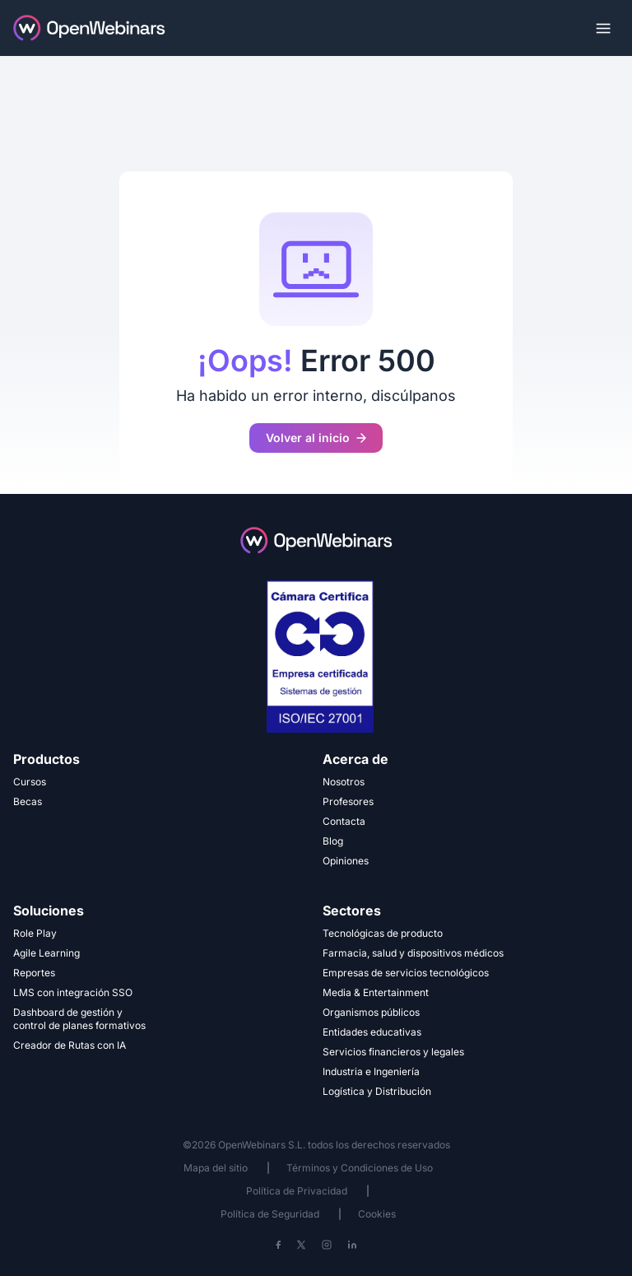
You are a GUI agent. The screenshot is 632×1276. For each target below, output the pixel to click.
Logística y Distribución (377, 1091)
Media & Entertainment (376, 992)
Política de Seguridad (270, 1214)
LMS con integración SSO (72, 992)
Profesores (348, 801)
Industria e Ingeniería (371, 1071)
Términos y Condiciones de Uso (359, 1168)
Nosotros (344, 781)
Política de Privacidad (296, 1191)
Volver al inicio (316, 438)
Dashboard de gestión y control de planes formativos (79, 1019)
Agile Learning (46, 953)
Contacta (344, 821)
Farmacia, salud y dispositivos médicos (413, 953)
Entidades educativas (372, 1032)
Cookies (377, 1214)
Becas (27, 801)
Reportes (34, 972)
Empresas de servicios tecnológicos (406, 972)
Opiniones (346, 861)
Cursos (29, 781)
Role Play (35, 933)
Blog (333, 841)
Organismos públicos (371, 1012)
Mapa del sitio (217, 1168)
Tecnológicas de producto (383, 933)
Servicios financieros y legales (393, 1051)
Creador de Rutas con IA (69, 1045)
